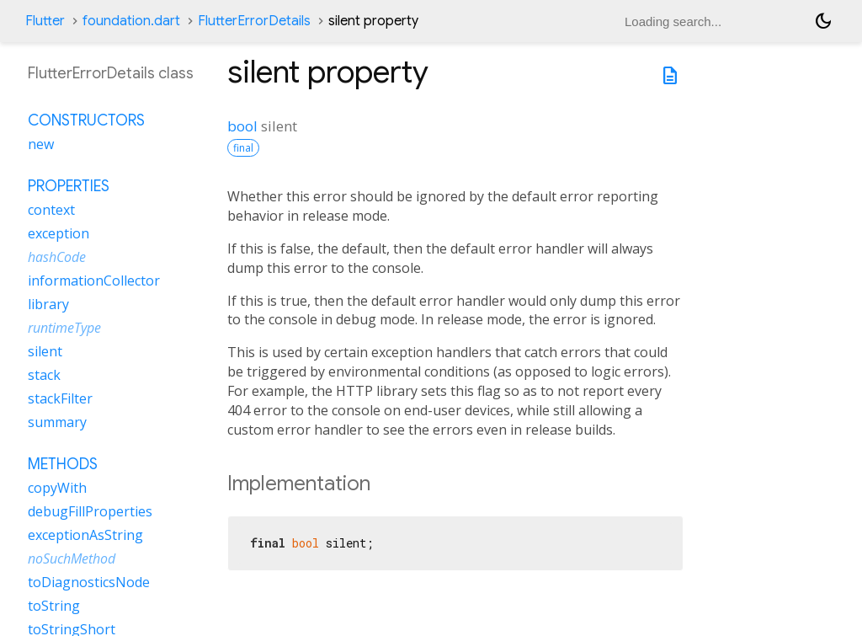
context (51, 209)
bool (242, 126)
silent (45, 351)
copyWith (57, 487)
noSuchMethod (71, 558)
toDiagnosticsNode (89, 582)
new (41, 144)
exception (58, 233)
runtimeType (64, 327)
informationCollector (94, 280)
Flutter (45, 21)
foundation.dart (131, 21)
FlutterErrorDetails (254, 21)
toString (54, 605)
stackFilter (60, 398)
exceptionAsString (85, 535)
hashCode (57, 257)
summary (57, 422)
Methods (63, 464)
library (48, 304)
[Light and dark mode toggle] (823, 21)
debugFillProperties (90, 511)
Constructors (86, 120)
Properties (68, 186)
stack (44, 375)
